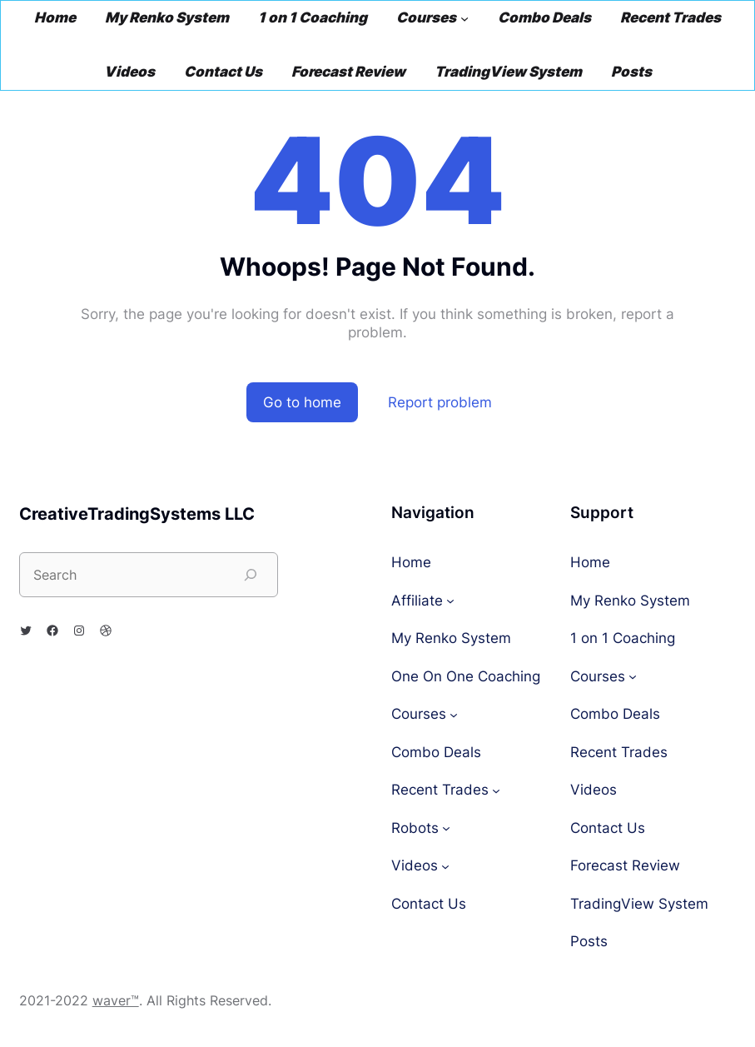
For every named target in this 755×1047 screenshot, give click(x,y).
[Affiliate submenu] (450, 600)
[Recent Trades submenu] (496, 790)
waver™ (115, 1000)
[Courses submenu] (464, 18)
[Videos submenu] (445, 866)
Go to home (302, 402)
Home (411, 563)
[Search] (250, 574)
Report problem (440, 402)
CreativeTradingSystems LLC (137, 513)
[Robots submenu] (446, 828)
